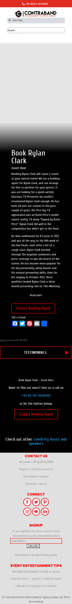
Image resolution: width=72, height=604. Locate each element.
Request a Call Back (29, 469)
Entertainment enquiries (36, 476)
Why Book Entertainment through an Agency (36, 571)
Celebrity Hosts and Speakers (48, 441)
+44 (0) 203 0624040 (36, 396)
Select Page (15, 20)
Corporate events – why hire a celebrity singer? (36, 578)
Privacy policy (49, 555)
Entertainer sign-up (36, 483)
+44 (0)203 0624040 (36, 4)
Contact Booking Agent (33, 308)
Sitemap (35, 555)
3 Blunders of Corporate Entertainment (36, 586)
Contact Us (47, 469)
